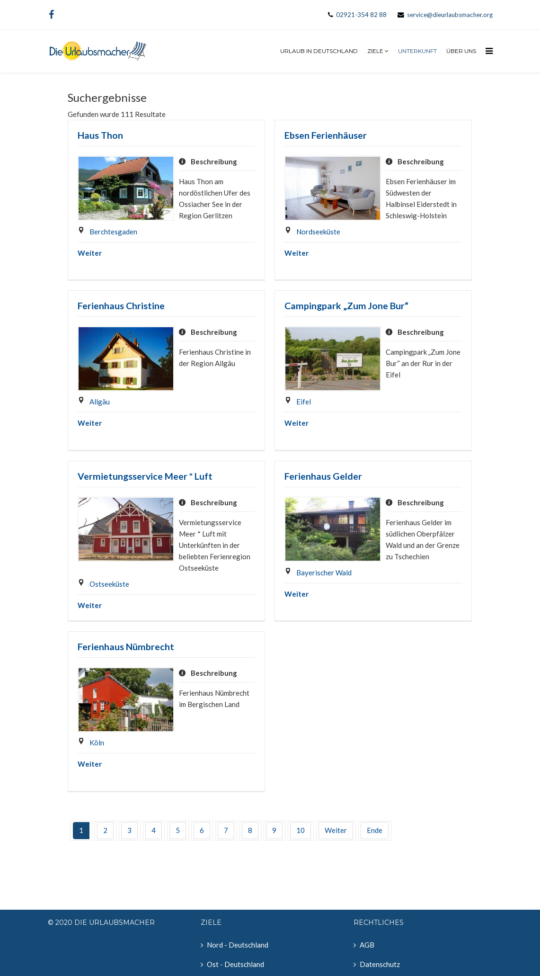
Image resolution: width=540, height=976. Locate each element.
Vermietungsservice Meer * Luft (145, 476)
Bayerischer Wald (324, 572)
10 (300, 830)
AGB (367, 944)
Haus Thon (100, 135)
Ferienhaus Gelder (323, 476)
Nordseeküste (318, 231)
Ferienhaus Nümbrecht (126, 646)
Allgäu (99, 401)
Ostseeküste (109, 584)
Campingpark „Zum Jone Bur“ (346, 305)
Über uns (461, 50)
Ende (374, 830)
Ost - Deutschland (235, 964)
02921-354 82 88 (361, 14)
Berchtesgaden (113, 231)
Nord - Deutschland (237, 944)
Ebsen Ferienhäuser (325, 135)
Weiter (90, 253)
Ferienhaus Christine (121, 305)
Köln (96, 742)
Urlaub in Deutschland (319, 50)
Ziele (375, 50)
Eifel (303, 401)
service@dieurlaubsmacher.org (450, 14)
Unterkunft (417, 50)
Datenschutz (380, 964)
